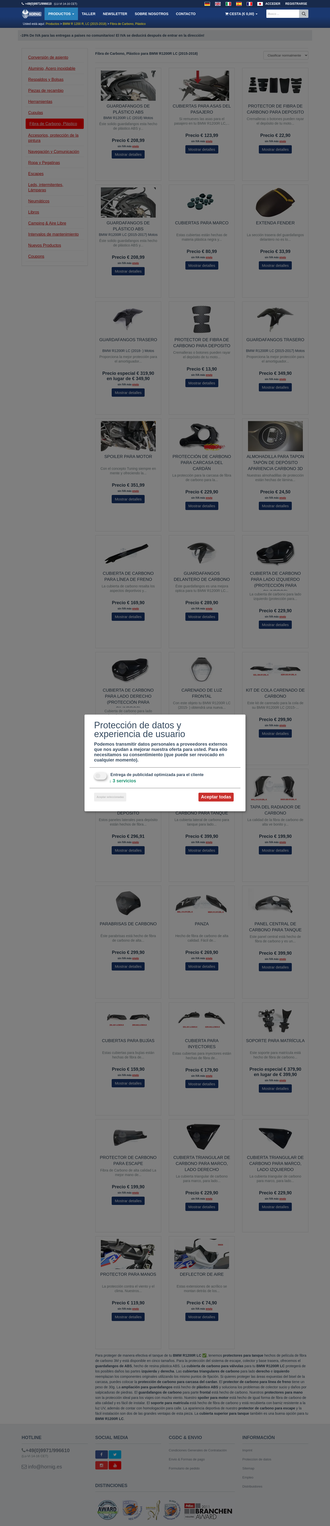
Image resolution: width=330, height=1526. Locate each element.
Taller (88, 14)
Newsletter (115, 14)
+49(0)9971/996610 (38, 4)
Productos (61, 14)
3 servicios (122, 780)
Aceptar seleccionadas (110, 797)
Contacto (186, 14)
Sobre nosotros (152, 14)
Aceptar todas (216, 796)
